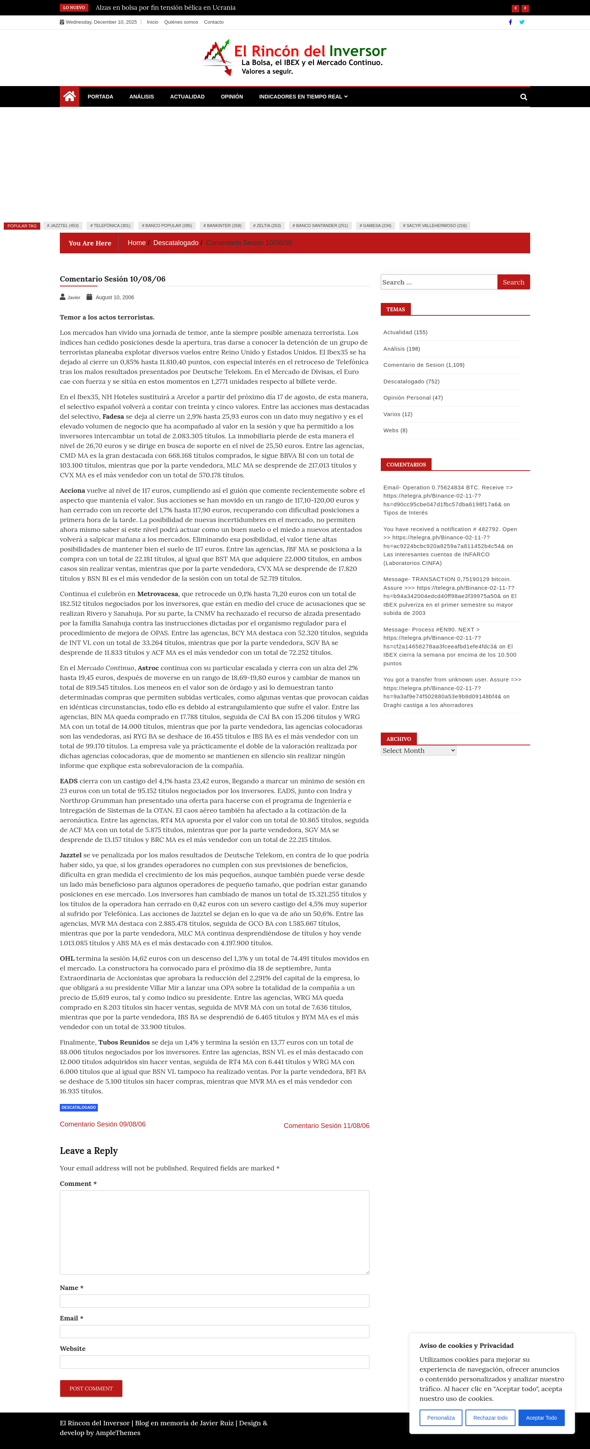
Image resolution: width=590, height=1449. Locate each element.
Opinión (232, 97)
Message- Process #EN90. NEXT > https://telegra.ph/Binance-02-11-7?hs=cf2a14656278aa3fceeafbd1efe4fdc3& (439, 638)
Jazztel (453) (64, 225)
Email (72, 1318)
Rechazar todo (490, 1418)
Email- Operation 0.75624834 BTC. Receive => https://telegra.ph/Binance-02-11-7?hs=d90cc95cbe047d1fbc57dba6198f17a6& (446, 495)
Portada (100, 97)
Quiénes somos (181, 22)
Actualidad (187, 97)
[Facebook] (511, 22)
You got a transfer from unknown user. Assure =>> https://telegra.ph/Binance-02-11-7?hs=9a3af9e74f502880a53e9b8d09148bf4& (451, 688)
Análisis (141, 97)
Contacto (214, 22)
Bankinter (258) (224, 225)
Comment (78, 1183)
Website (73, 1348)
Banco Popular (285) (169, 225)
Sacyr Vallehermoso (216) (436, 225)
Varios (390, 414)
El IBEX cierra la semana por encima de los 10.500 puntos (448, 654)
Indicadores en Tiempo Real (300, 97)
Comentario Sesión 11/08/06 (327, 1126)
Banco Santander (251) (322, 225)
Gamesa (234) (377, 225)
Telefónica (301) (112, 225)
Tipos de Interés (404, 512)
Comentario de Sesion (412, 365)
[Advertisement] (295, 163)
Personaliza (441, 1418)
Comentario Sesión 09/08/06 (103, 1124)
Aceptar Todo (541, 1418)
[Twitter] (522, 22)
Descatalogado (79, 1107)
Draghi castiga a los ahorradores (427, 705)
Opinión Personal (405, 397)
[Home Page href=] (69, 98)
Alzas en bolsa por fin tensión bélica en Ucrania (166, 7)
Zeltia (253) (269, 225)
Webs (389, 430)
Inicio (152, 22)
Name (72, 1287)
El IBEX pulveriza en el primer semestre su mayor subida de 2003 (448, 604)
